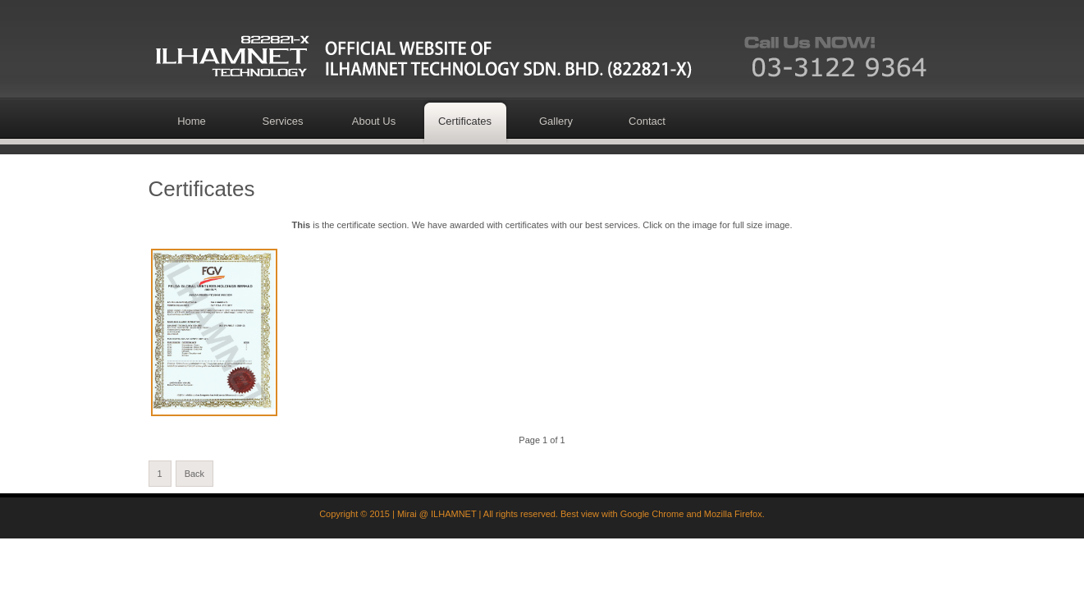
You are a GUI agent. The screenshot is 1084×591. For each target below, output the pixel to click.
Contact (647, 121)
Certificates (465, 121)
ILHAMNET (453, 514)
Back (194, 474)
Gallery (556, 121)
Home (191, 121)
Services (283, 121)
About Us (374, 121)
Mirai (407, 514)
